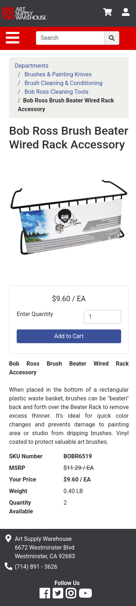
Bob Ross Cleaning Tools (56, 91)
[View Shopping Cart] (107, 13)
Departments (32, 65)
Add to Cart (69, 336)
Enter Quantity (35, 314)
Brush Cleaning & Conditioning (64, 83)
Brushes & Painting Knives (58, 74)
